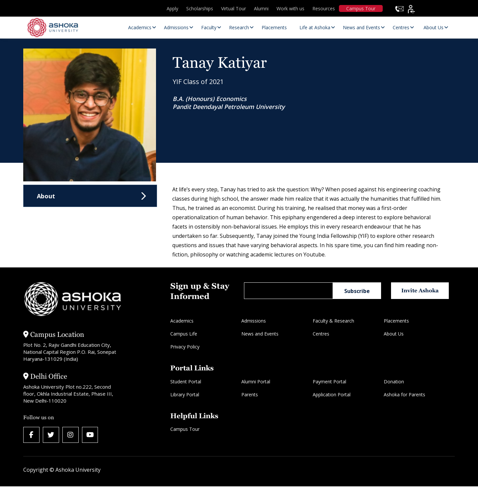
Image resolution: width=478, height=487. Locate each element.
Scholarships (199, 8)
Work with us (290, 8)
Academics (182, 321)
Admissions (253, 321)
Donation (394, 381)
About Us (394, 334)
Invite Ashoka (421, 290)
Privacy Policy (184, 346)
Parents (249, 394)
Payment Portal (329, 381)
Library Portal (184, 394)
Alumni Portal (255, 381)
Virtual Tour (233, 8)
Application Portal (332, 394)
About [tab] (46, 196)
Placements (396, 321)
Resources (323, 8)
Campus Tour (360, 8)
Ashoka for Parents (404, 394)
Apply (172, 8)
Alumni (261, 8)
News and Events (260, 334)
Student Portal (185, 381)
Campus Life (183, 334)
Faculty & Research (333, 321)
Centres (321, 334)
